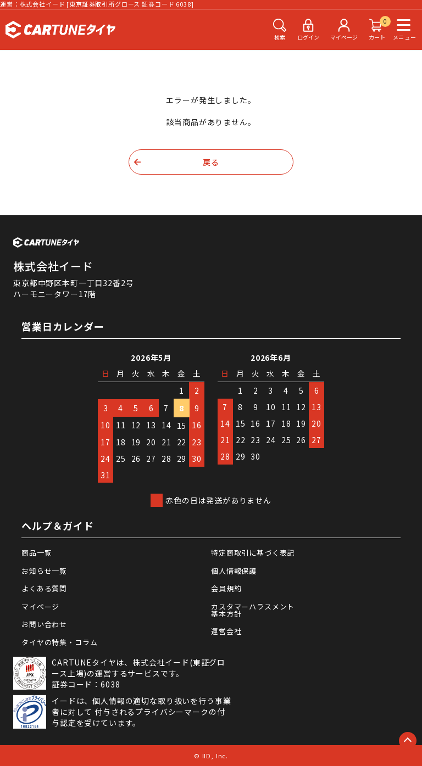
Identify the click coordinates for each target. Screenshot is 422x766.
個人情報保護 (234, 571)
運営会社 (226, 631)
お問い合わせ (44, 624)
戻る (211, 161)
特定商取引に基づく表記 (253, 552)
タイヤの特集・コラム (59, 642)
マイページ (40, 606)
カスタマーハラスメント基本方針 (253, 610)
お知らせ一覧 (44, 571)
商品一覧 (36, 552)
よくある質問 (44, 588)
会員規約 (226, 588)
